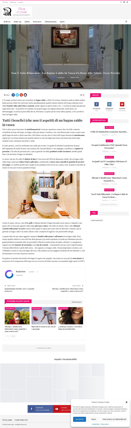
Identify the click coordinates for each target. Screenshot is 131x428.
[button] (126, 402)
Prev (7, 336)
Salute (109, 141)
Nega (93, 419)
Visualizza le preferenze (114, 419)
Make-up (17, 21)
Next (13, 336)
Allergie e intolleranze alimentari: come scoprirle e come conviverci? (67, 290)
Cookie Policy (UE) (21, 420)
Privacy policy (105, 424)
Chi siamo (5, 2)
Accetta (80, 419)
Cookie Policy (96, 424)
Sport (62, 21)
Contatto (20, 2)
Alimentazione (51, 21)
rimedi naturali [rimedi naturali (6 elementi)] (97, 220)
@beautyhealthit (69, 359)
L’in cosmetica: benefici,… (109, 131)
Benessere (37, 21)
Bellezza (109, 127)
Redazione (13, 2)
